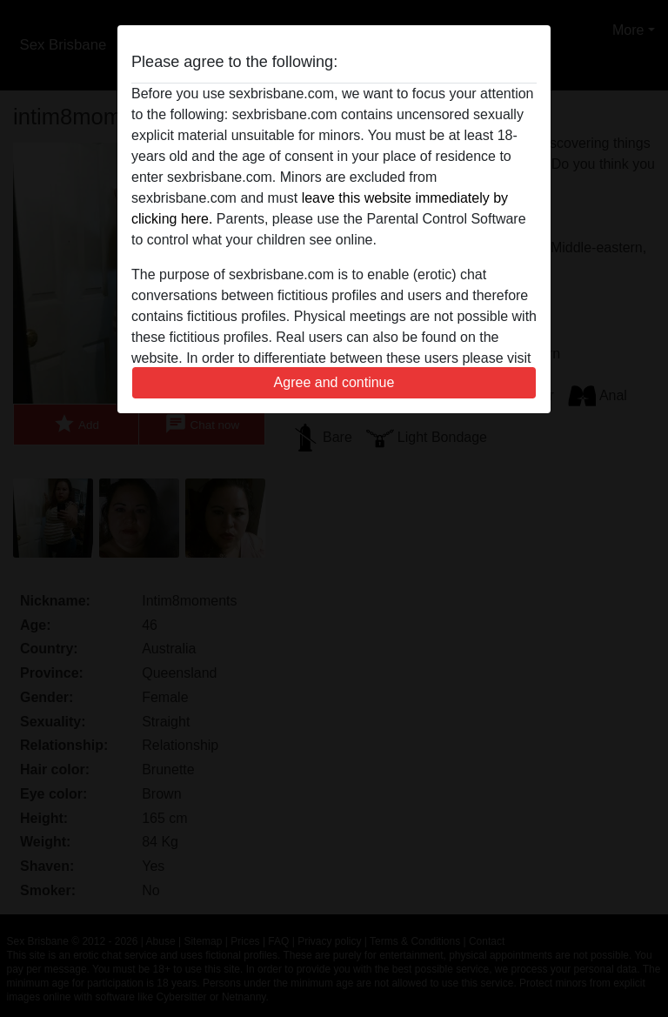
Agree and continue (334, 382)
